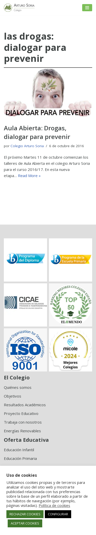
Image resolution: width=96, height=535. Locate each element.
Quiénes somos (17, 387)
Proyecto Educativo (21, 413)
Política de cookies (54, 505)
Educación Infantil (19, 449)
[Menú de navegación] (87, 7)
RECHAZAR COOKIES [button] (24, 514)
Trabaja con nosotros (23, 422)
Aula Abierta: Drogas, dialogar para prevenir (37, 132)
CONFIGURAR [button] (58, 514)
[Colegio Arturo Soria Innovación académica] (19, 8)
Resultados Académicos (25, 404)
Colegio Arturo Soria (27, 146)
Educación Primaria (20, 458)
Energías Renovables (22, 430)
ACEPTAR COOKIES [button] (25, 523)
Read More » (29, 175)
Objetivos (12, 396)
